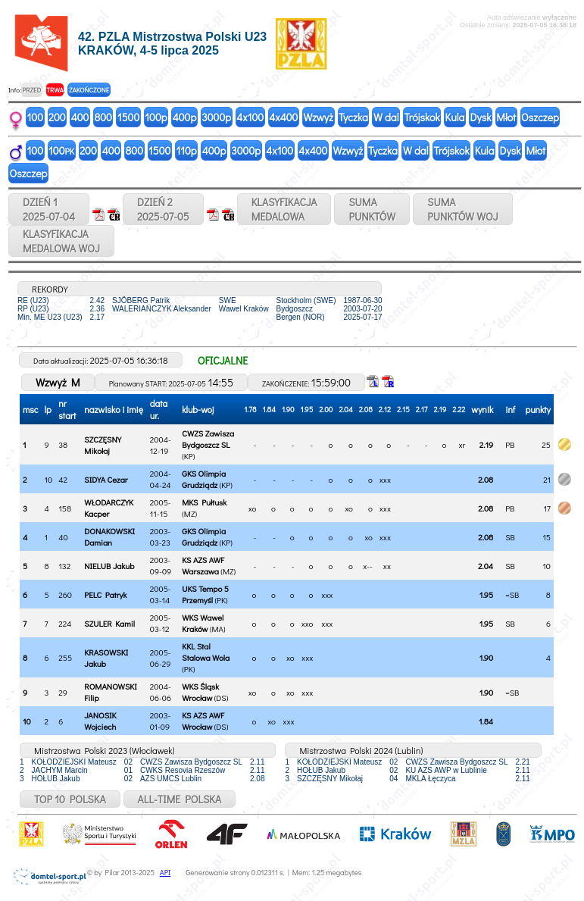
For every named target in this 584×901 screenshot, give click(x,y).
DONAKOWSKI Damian (109, 536)
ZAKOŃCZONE (89, 90)
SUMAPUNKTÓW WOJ (462, 209)
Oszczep (540, 117)
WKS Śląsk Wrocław (200, 691)
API (165, 873)
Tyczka (353, 117)
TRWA (55, 90)
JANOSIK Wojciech (100, 720)
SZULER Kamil (109, 623)
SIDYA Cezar (105, 479)
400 (80, 117)
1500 (128, 117)
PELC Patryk (105, 594)
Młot (506, 117)
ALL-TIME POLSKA (180, 799)
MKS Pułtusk (204, 502)
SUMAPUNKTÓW (371, 209)
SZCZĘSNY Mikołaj (102, 444)
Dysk (480, 117)
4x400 (283, 117)
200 (57, 117)
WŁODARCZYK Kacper (108, 507)
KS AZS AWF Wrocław (203, 720)
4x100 (250, 117)
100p (156, 117)
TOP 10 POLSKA (70, 799)
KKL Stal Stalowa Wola (206, 651)
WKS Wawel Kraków (202, 623)
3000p (216, 117)
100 (35, 117)
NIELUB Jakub (109, 565)
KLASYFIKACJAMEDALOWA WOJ (61, 241)
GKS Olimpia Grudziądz (204, 479)
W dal (386, 117)
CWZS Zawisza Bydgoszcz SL (208, 438)
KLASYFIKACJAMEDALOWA (284, 209)
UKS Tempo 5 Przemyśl (205, 594)
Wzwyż (318, 117)
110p (186, 150)
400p (185, 117)
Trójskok (421, 117)
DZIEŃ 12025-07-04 (49, 209)
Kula (455, 117)
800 (102, 117)
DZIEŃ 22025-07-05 (163, 209)
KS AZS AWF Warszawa (203, 565)
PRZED (31, 90)
